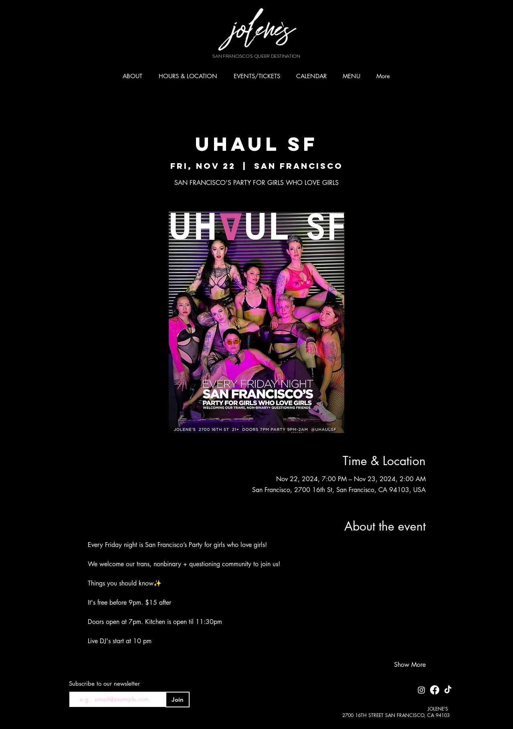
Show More (410, 664)
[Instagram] (421, 690)
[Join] (178, 699)
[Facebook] (434, 690)
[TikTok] (447, 690)
